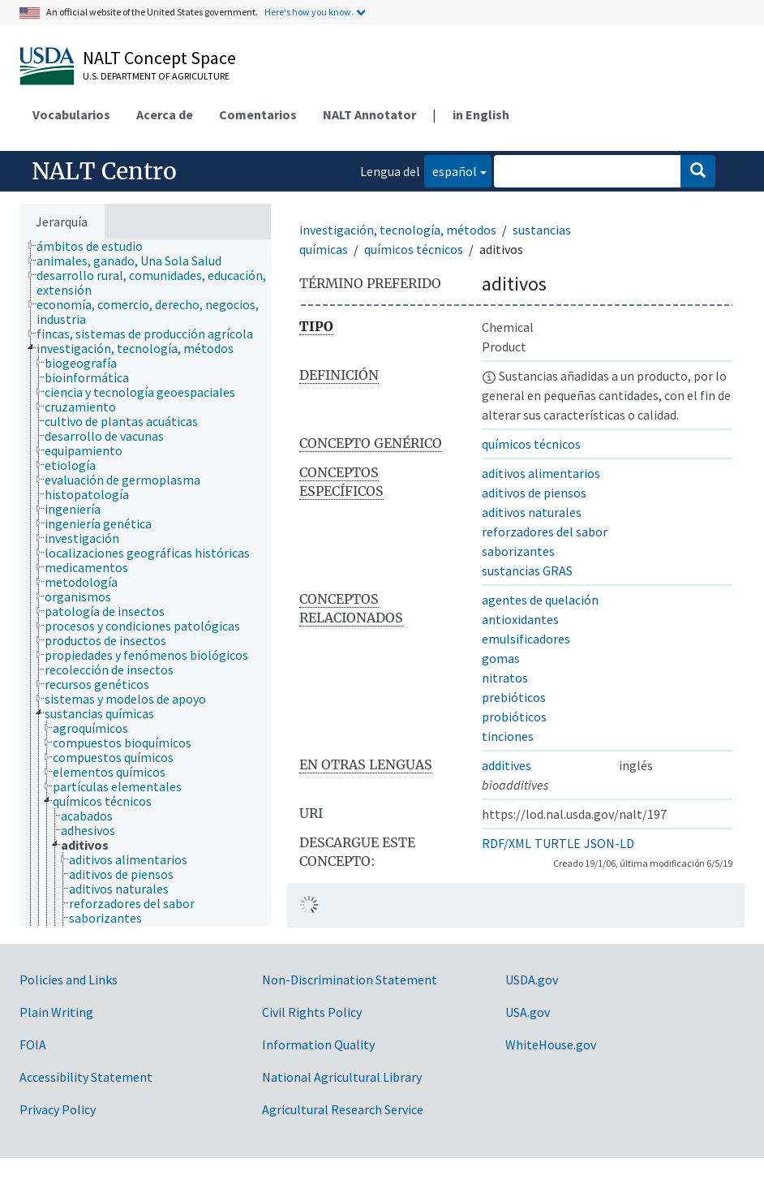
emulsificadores (526, 639)
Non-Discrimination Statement (349, 979)
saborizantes (518, 551)
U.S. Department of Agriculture (156, 76)
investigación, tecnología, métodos (397, 230)
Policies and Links (68, 979)
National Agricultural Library (342, 1077)
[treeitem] (96, 246)
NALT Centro (104, 171)
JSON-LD (609, 843)
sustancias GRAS (527, 570)
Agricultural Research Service (342, 1109)
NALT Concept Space (159, 57)
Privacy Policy (57, 1109)
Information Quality (318, 1044)
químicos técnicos (413, 249)
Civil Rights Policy (312, 1012)
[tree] (145, 582)
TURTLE (557, 843)
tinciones (508, 736)
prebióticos (514, 697)
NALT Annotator (369, 114)
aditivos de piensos (534, 492)
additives (506, 765)
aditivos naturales (532, 512)
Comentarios (258, 114)
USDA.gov (531, 979)
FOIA (32, 1044)
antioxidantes (520, 619)
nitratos (505, 678)
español (450, 170)
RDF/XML (506, 843)
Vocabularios (71, 114)
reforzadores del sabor (544, 531)
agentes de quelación (540, 600)
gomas (501, 658)
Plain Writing (56, 1012)
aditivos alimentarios (541, 473)
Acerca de (164, 114)
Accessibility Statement (85, 1077)
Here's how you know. (309, 12)
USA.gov (527, 1012)
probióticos (514, 716)
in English (481, 114)
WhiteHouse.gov (550, 1044)
